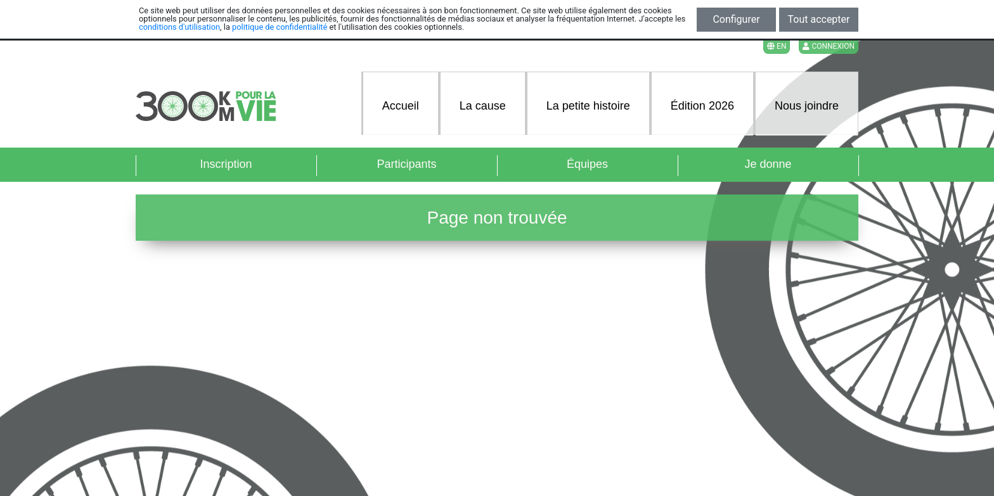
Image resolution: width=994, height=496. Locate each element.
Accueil (400, 105)
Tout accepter (819, 19)
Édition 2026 (702, 105)
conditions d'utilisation (179, 27)
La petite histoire (588, 105)
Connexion (829, 46)
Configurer (736, 19)
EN (776, 46)
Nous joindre (807, 105)
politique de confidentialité (279, 27)
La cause (483, 105)
